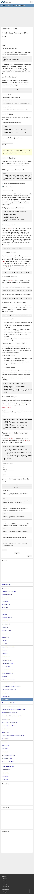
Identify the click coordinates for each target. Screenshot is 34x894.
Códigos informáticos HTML (7, 672)
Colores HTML (5, 626)
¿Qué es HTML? (5, 586)
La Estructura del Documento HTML (9, 590)
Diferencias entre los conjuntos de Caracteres (11, 685)
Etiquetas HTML (5, 771)
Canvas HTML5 (5, 737)
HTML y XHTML (5, 691)
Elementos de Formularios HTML (8, 701)
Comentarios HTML (6, 622)
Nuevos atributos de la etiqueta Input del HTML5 (11, 714)
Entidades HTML (5, 675)
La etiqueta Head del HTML (7, 662)
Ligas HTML (4, 632)
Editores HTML (5, 609)
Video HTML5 (5, 747)
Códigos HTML (5, 778)
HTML (14, 5)
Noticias (4, 878)
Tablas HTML (4, 639)
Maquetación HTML (6, 665)
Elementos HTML (5, 596)
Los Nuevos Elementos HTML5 (8, 724)
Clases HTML (5, 649)
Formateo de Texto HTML (7, 616)
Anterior (4, 548)
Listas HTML (4, 642)
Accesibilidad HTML (6, 695)
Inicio (3, 5)
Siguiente (29, 554)
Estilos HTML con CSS (6, 629)
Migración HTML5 (5, 731)
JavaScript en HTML (6, 655)
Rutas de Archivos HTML (7, 659)
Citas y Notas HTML (6, 619)
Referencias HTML (8, 765)
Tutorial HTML (6, 583)
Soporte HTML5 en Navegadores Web (9, 721)
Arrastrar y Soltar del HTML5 (8, 760)
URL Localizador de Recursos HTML (9, 688)
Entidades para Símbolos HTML (8, 678)
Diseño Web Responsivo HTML (8, 668)
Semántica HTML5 (6, 727)
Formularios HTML (21, 5)
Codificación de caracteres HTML (8, 681)
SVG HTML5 (4, 740)
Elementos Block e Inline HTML (8, 645)
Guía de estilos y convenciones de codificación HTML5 (13, 734)
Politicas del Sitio (6, 885)
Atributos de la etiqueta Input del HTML (10, 711)
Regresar (17, 551)
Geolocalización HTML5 (7, 757)
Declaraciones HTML (6, 768)
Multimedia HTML (5, 744)
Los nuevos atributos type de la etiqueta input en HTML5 (13, 708)
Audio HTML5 (5, 750)
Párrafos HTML (5, 606)
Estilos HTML (4, 613)
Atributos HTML (5, 600)
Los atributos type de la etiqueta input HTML (11, 704)
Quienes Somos (6, 883)
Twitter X (4, 891)
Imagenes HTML (5, 636)
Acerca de (4, 881)
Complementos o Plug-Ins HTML (8, 754)
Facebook (4, 889)
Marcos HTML (5, 652)
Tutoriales (9, 5)
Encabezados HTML (6, 603)
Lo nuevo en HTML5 (6, 717)
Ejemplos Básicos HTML (7, 593)
